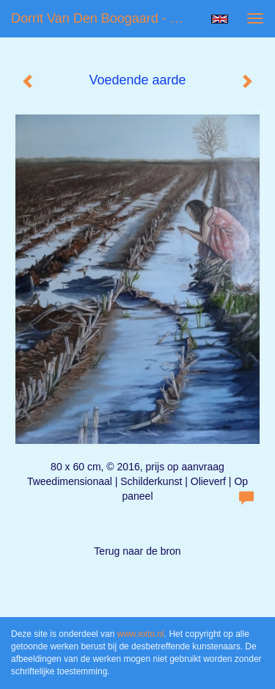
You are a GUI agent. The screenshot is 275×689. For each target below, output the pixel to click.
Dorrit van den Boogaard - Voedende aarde (105, 18)
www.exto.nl (140, 634)
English (219, 19)
